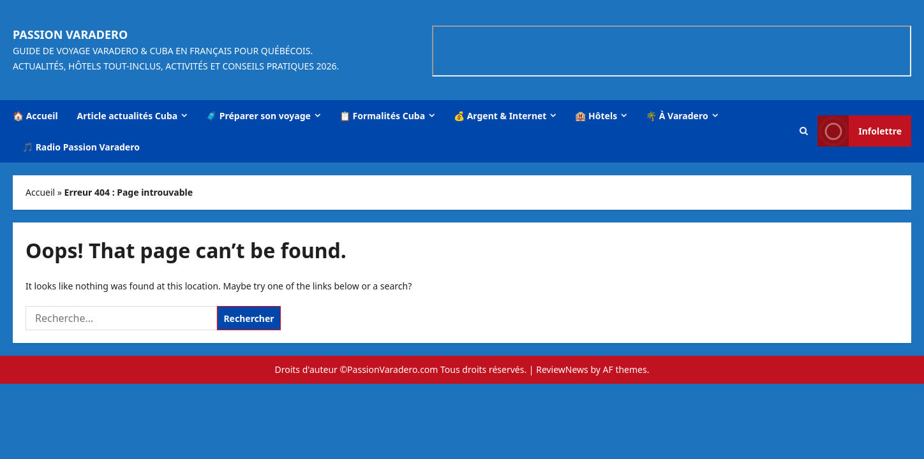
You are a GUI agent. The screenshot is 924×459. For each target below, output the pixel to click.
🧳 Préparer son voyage (258, 116)
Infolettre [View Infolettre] (859, 131)
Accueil (40, 192)
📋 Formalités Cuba (382, 116)
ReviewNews (562, 369)
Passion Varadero (70, 34)
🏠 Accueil (35, 116)
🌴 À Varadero (677, 116)
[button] (804, 131)
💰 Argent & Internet (500, 116)
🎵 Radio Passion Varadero (81, 147)
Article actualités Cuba (127, 116)
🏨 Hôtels (596, 116)
